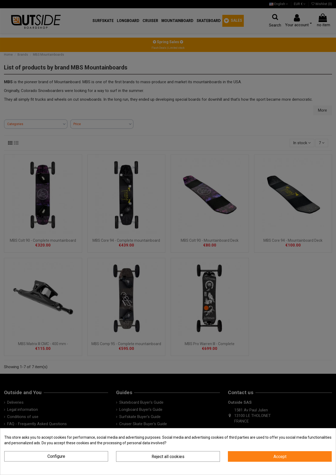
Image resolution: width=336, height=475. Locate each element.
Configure (56, 456)
